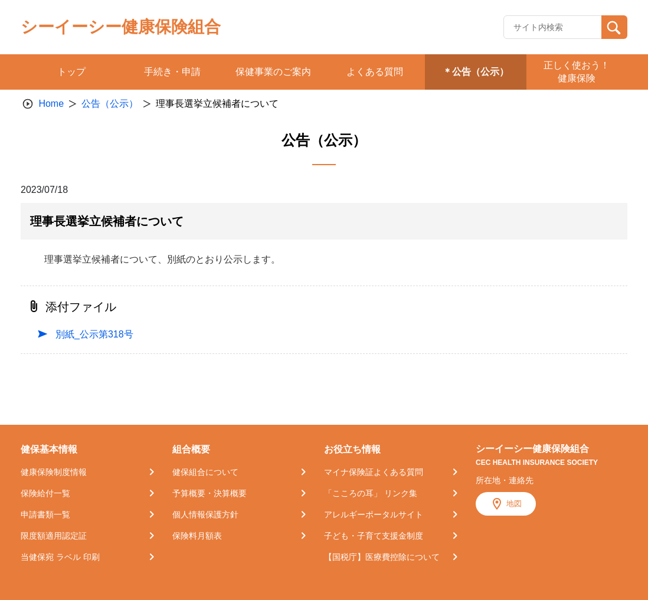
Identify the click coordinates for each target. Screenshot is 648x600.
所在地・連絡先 (505, 480)
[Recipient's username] (552, 27)
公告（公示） (109, 104)
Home (51, 104)
